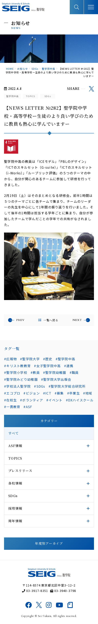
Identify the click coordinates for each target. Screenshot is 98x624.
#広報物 (10, 358)
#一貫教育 (12, 406)
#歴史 (47, 358)
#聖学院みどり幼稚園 (21, 379)
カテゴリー (49, 420)
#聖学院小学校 (15, 372)
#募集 (59, 393)
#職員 (74, 372)
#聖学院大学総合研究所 (67, 386)
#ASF (27, 406)
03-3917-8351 (35, 591)
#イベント (54, 400)
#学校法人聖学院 (17, 386)
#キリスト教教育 (17, 365)
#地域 (87, 393)
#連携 (68, 365)
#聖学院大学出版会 (56, 379)
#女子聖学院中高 (47, 365)
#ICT (47, 393)
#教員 (35, 372)
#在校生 (10, 400)
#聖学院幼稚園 (54, 372)
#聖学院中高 (65, 358)
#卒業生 (73, 393)
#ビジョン (31, 393)
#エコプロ (12, 393)
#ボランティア (31, 400)
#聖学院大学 (30, 358)
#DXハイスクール (80, 400)
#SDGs (39, 386)
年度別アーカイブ (49, 543)
